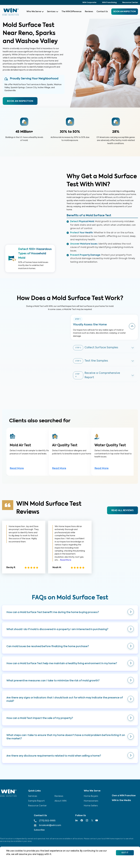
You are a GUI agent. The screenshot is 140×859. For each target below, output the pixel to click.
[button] (70, 612)
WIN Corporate (89, 2)
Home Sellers (91, 806)
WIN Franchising (109, 2)
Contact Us (102, 12)
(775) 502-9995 (44, 821)
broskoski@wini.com (47, 825)
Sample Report (36, 801)
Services (52, 12)
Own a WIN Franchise (124, 796)
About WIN (60, 801)
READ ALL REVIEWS (122, 510)
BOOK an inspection (124, 12)
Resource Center (130, 2)
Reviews (89, 12)
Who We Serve (35, 12)
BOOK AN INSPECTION (20, 101)
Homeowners (91, 801)
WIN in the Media (121, 800)
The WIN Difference (71, 12)
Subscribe (39, 830)
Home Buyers (91, 796)
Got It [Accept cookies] (124, 853)
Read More (17, 468)
